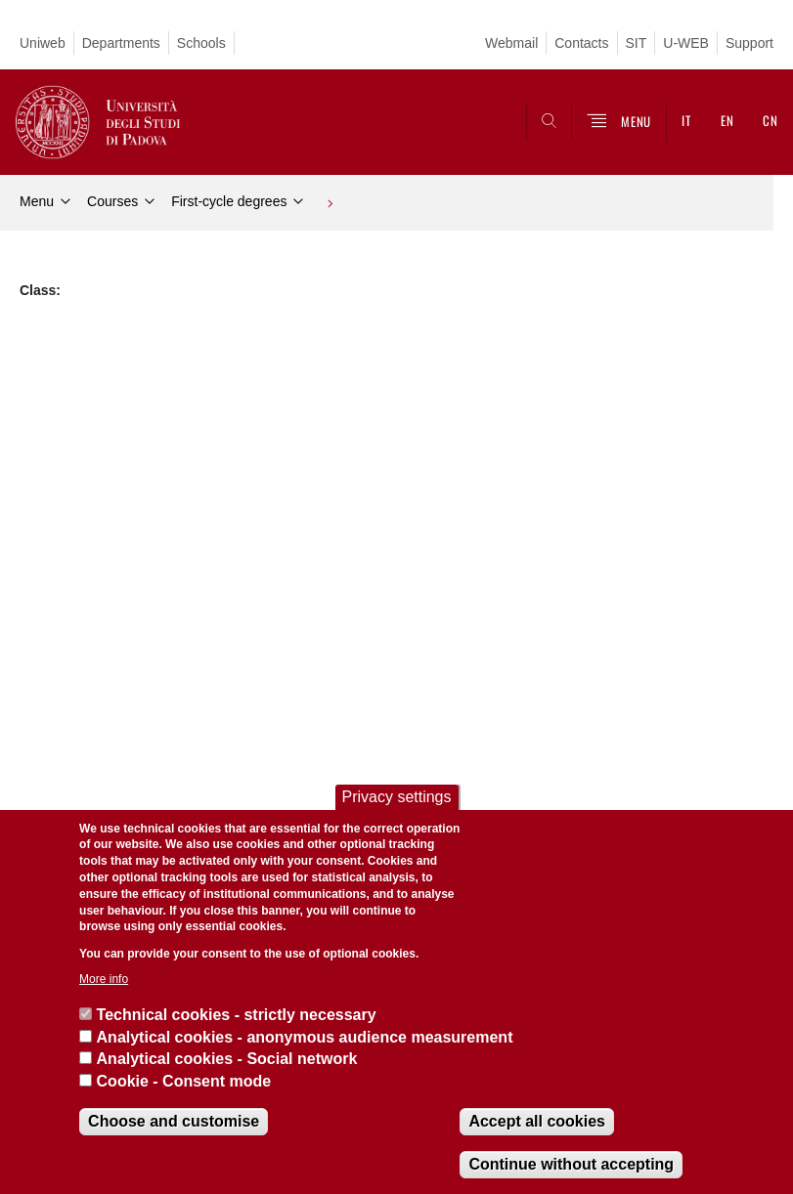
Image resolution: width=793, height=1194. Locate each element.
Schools (201, 43)
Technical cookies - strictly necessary (236, 1014)
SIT (636, 43)
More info (103, 979)
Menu (37, 201)
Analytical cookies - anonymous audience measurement (305, 1037)
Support (749, 43)
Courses (112, 201)
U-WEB (686, 43)
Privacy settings (396, 797)
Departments (121, 43)
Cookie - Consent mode (184, 1081)
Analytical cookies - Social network (227, 1058)
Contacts (581, 43)
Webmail (511, 43)
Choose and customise (173, 1121)
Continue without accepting (571, 1164)
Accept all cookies (536, 1121)
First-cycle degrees (228, 201)
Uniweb (43, 43)
